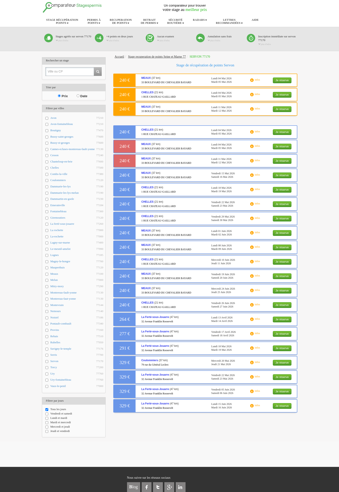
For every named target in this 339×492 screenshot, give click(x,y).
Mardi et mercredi (58, 422)
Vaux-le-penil (76, 386)
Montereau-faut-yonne (76, 299)
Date (82, 96)
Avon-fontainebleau (76, 124)
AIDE (255, 19)
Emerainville (76, 205)
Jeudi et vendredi (57, 431)
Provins (76, 330)
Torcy (76, 367)
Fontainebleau (76, 211)
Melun (76, 280)
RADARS (200, 19)
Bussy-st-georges (76, 143)
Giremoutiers (76, 218)
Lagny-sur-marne (76, 243)
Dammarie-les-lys (76, 187)
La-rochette (76, 237)
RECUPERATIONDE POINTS (121, 21)
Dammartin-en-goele (76, 199)
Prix (63, 96)
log (133, 486)
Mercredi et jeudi (57, 426)
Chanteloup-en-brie (76, 162)
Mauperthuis (76, 268)
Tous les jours (55, 409)
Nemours (76, 311)
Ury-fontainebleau (76, 380)
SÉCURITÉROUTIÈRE (175, 21)
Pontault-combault (76, 324)
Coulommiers (76, 180)
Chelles (76, 168)
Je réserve (282, 80)
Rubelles (76, 342)
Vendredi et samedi (58, 413)
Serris (76, 355)
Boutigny (76, 130)
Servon (76, 361)
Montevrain (76, 305)
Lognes (76, 255)
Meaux (76, 274)
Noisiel (76, 318)
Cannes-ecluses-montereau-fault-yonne (76, 149)
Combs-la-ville (76, 174)
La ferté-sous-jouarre (76, 224)
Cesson (76, 155)
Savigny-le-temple (76, 349)
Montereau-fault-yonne (76, 293)
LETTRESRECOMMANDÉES (229, 21)
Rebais (76, 336)
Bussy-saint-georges (76, 137)
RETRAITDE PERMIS (149, 21)
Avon (76, 118)
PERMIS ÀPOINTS (94, 21)
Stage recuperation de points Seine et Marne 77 (157, 56)
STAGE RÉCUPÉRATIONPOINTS (62, 21)
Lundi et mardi (56, 418)
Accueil (119, 56)
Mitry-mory (76, 286)
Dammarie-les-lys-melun (76, 193)
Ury (76, 374)
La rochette (76, 230)
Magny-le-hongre (76, 261)
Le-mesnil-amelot (76, 249)
